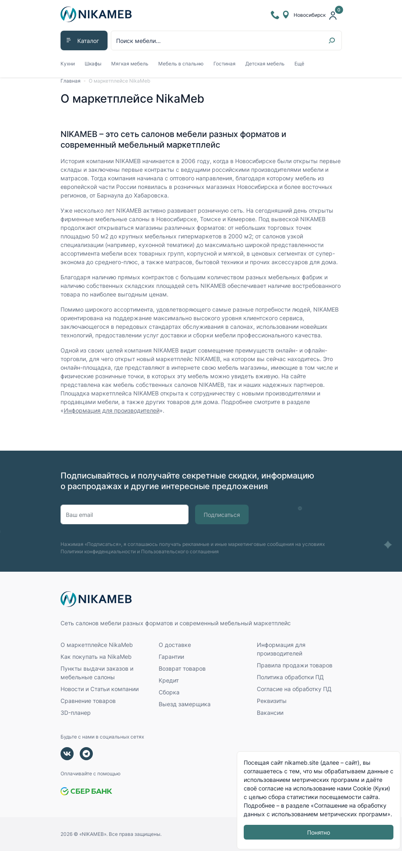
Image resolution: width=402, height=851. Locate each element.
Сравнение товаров (88, 700)
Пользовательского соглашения (180, 551)
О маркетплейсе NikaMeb (119, 81)
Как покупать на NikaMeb (96, 656)
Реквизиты (272, 700)
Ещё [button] (299, 64)
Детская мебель (265, 64)
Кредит (169, 680)
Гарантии (171, 656)
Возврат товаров (182, 668)
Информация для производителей (111, 410)
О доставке (175, 644)
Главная (71, 81)
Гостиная (224, 64)
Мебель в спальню (181, 64)
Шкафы (93, 64)
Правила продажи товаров (294, 665)
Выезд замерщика (185, 704)
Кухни (68, 64)
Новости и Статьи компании (100, 688)
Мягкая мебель (129, 64)
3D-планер (76, 712)
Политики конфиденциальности (98, 551)
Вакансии (270, 712)
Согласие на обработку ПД (294, 688)
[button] (84, 40)
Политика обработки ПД (290, 677)
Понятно (318, 832)
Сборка (169, 692)
